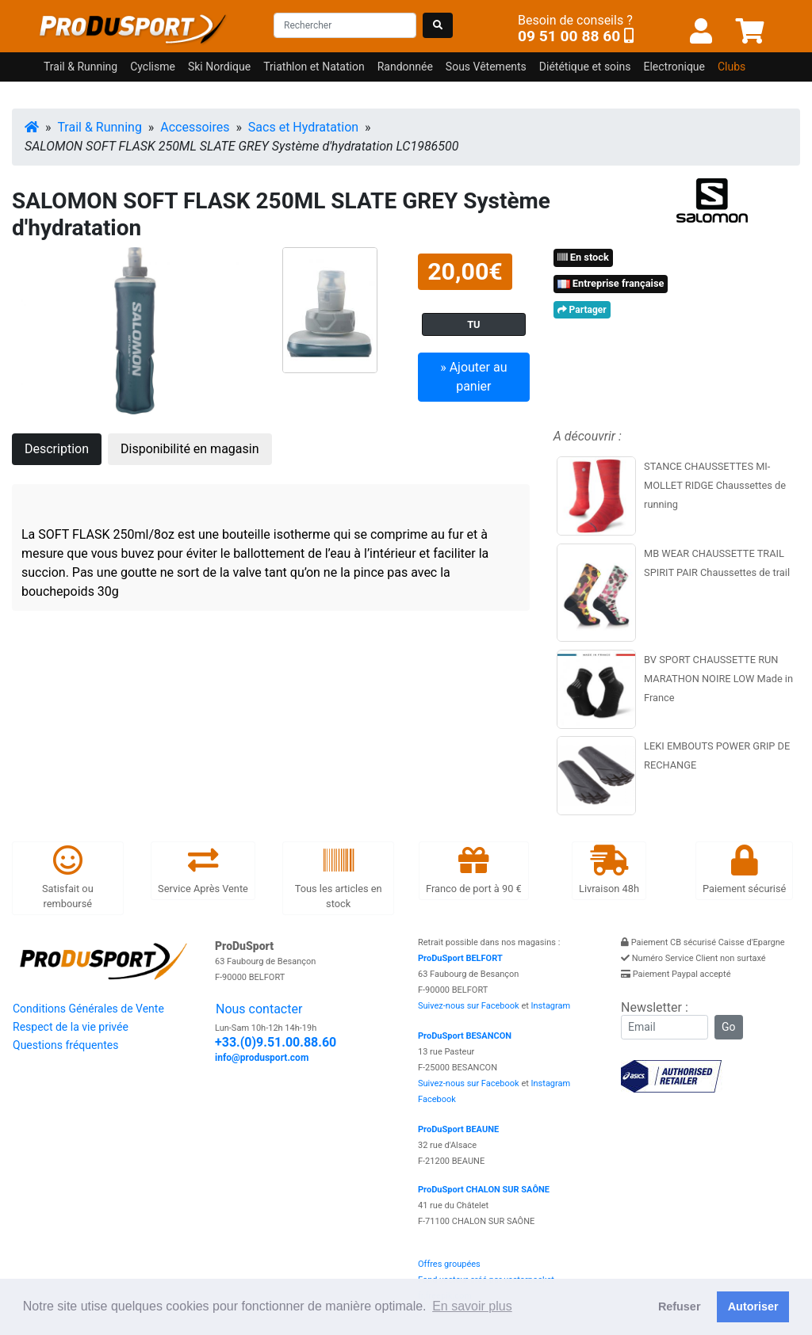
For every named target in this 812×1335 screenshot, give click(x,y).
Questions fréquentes (65, 1045)
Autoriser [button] (753, 1306)
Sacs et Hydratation (303, 127)
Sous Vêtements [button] (486, 66)
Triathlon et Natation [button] (313, 66)
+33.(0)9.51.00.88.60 (275, 1042)
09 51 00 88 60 (569, 36)
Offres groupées (449, 1264)
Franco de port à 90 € (474, 869)
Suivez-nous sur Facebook (468, 1006)
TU (473, 324)
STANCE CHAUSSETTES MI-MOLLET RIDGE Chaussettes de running (715, 485)
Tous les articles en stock (338, 877)
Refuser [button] (679, 1306)
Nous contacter (259, 1009)
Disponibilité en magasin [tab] (190, 448)
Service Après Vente (203, 869)
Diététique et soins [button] (585, 66)
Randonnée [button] (405, 66)
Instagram (551, 1006)
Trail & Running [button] (80, 66)
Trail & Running (99, 127)
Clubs (731, 66)
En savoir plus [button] (472, 1306)
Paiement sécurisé (744, 869)
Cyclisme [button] (152, 66)
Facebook (437, 1099)
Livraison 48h (609, 869)
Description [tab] (57, 448)
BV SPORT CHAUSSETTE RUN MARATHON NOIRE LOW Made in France (718, 679)
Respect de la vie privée (70, 1026)
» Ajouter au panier (473, 377)
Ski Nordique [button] (219, 66)
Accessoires (194, 127)
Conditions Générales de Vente (88, 1008)
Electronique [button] (674, 66)
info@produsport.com (261, 1057)
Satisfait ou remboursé (68, 877)
